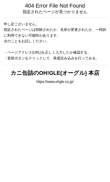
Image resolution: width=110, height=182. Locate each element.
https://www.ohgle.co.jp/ (54, 82)
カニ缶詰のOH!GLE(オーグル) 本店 (55, 73)
